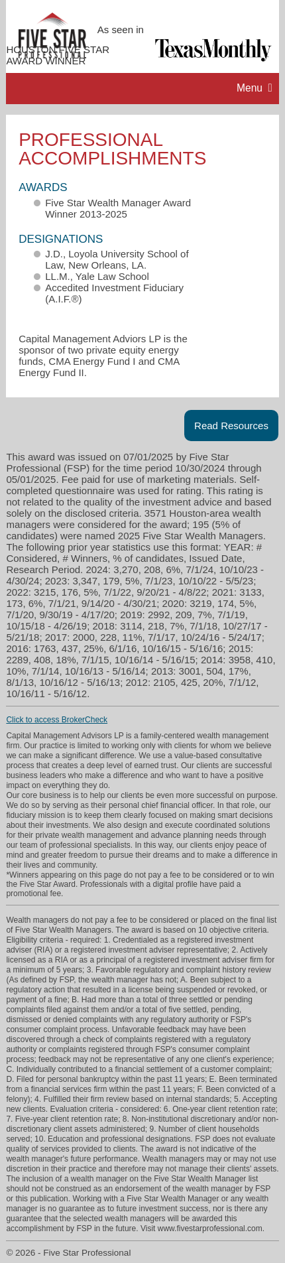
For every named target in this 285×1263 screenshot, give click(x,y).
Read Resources (231, 425)
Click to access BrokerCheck (56, 719)
